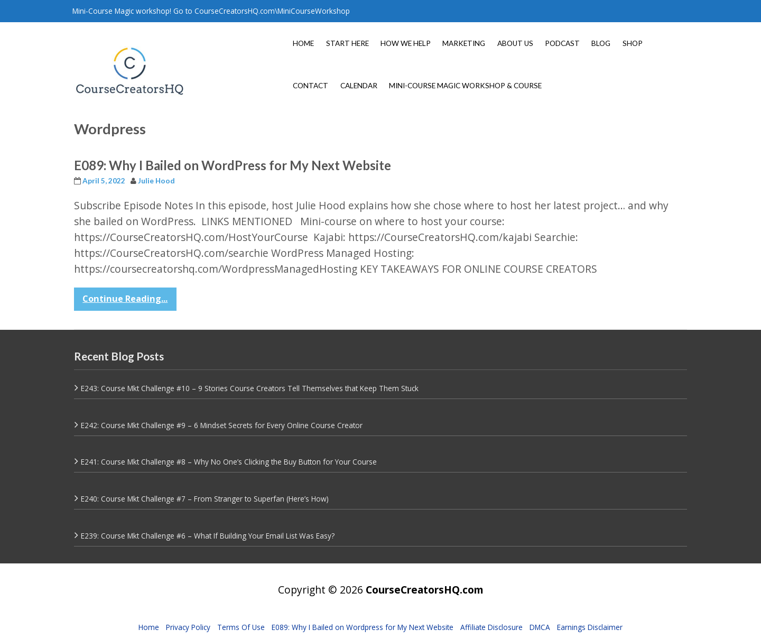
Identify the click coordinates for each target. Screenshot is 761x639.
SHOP (633, 43)
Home (148, 627)
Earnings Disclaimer (590, 627)
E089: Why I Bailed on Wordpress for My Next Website (362, 627)
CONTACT (310, 85)
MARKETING (463, 43)
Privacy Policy (188, 627)
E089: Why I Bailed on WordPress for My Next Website (232, 165)
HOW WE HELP (405, 43)
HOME (303, 43)
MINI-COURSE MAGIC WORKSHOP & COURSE (465, 85)
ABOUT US (515, 43)
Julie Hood (156, 181)
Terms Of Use (241, 627)
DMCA (540, 627)
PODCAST (562, 43)
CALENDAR (358, 85)
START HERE (347, 43)
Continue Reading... (125, 298)
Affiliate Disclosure (491, 627)
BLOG (600, 43)
